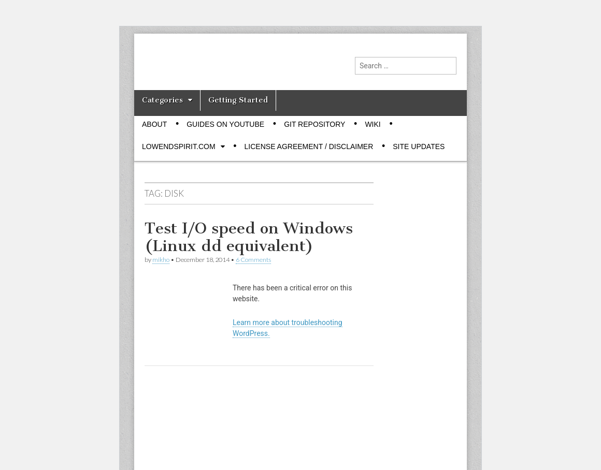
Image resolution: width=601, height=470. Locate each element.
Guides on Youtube (225, 124)
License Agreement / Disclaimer (309, 146)
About (154, 124)
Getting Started (238, 100)
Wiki (372, 124)
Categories (162, 100)
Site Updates (419, 146)
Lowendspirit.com (179, 146)
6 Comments (253, 259)
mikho (160, 259)
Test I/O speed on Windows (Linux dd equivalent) (249, 237)
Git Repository (314, 124)
